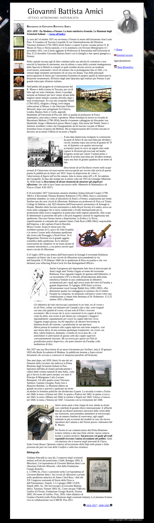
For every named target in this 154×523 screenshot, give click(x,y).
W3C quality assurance (133, 520)
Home (119, 49)
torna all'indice (56, 34)
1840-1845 (105, 505)
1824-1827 (90, 505)
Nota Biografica (125, 67)
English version (123, 55)
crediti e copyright (116, 520)
